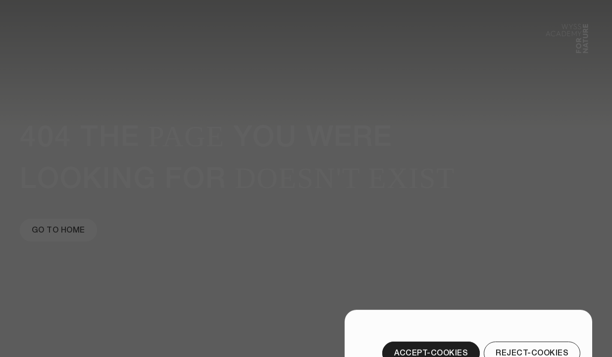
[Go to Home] (58, 230)
